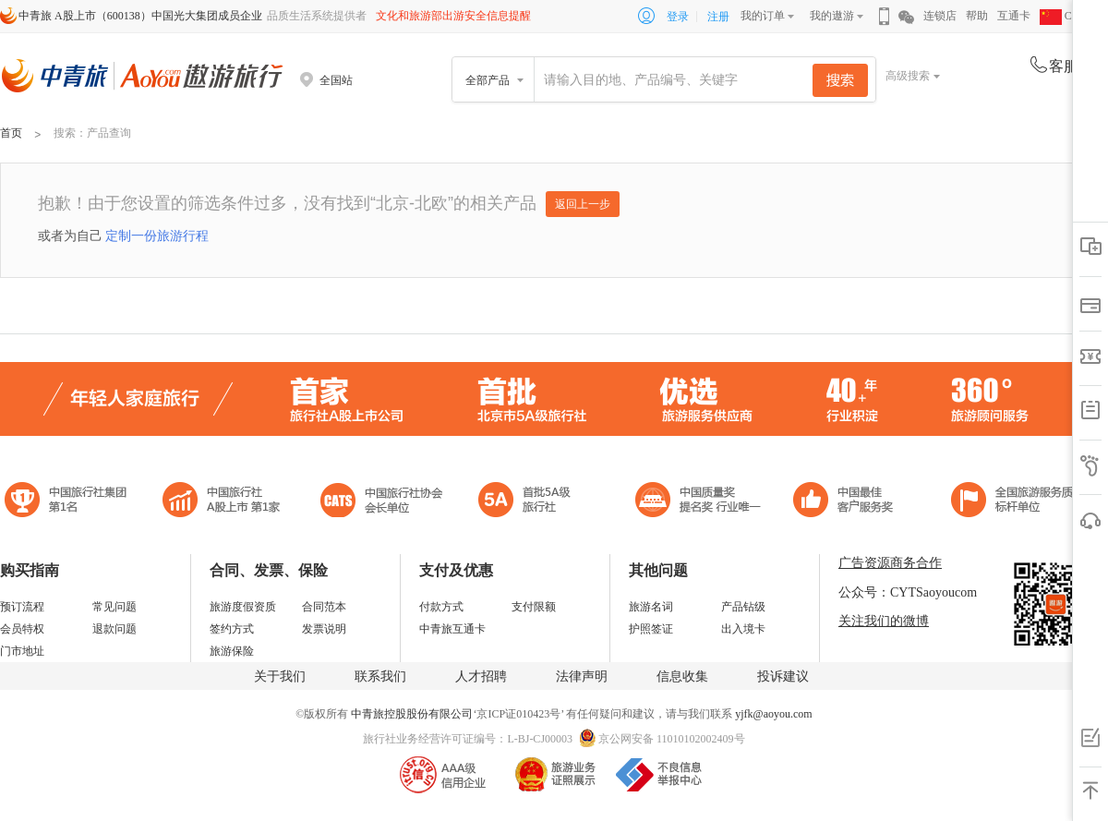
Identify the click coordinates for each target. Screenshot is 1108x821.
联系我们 (380, 676)
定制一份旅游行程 (157, 235)
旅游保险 (232, 651)
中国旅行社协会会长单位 (381, 502)
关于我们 (280, 676)
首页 (11, 133)
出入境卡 (743, 628)
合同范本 (324, 606)
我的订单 (763, 15)
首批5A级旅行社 (222, 502)
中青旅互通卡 (452, 628)
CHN (1064, 15)
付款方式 (441, 606)
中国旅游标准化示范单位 (848, 502)
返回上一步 (582, 204)
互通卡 (1013, 15)
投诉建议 (783, 676)
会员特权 (22, 628)
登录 (678, 16)
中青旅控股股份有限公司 (412, 713)
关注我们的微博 (883, 621)
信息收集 (682, 676)
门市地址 (22, 651)
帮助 (977, 15)
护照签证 (651, 628)
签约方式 (232, 628)
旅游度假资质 (243, 606)
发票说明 (324, 628)
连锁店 (940, 15)
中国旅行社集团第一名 (68, 502)
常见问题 (114, 606)
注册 (718, 16)
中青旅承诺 (1018, 502)
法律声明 (582, 676)
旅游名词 (651, 606)
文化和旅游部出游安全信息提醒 (453, 15)
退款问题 (114, 628)
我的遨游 (832, 15)
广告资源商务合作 (890, 563)
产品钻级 (743, 606)
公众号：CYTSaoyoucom (907, 592)
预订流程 (22, 606)
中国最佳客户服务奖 (699, 502)
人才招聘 (481, 676)
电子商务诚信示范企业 (532, 502)
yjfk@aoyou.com (773, 713)
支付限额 (534, 606)
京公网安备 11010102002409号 (671, 738)
